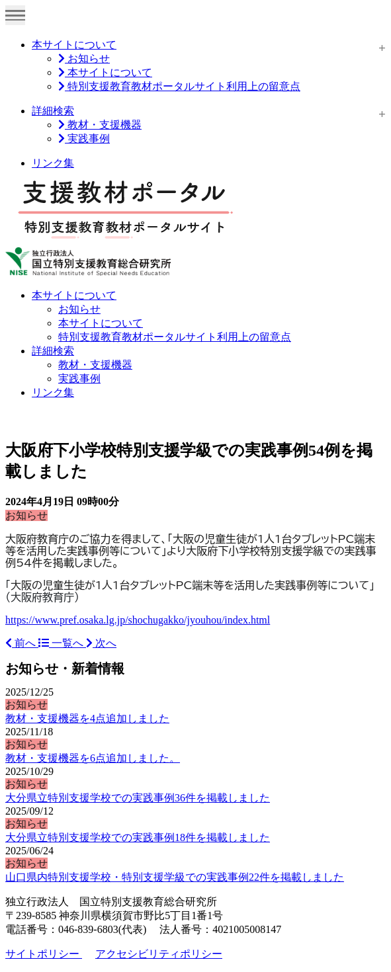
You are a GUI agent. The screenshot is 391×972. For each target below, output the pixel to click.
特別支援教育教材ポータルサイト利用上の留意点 (179, 86)
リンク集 (53, 163)
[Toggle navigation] (15, 15)
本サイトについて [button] (74, 295)
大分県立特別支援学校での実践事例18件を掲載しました (137, 837)
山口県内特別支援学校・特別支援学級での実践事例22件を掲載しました (174, 877)
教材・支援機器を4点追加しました (87, 718)
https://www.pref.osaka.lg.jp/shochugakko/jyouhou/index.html (137, 620)
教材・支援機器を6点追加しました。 (92, 758)
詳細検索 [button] (53, 350)
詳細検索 (53, 110)
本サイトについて (74, 44)
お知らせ (84, 58)
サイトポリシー (43, 953)
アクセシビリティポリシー (158, 953)
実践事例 (84, 138)
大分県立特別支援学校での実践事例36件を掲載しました (137, 797)
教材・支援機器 (100, 124)
